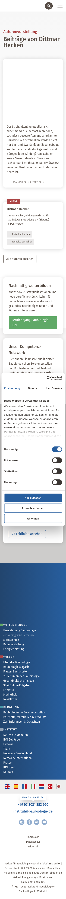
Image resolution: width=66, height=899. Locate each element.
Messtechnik (11, 639)
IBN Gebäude (11, 739)
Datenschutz (33, 841)
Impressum (33, 837)
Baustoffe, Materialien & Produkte (24, 717)
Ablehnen (33, 518)
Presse (7, 762)
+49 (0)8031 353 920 (33, 804)
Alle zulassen (33, 497)
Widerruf (33, 846)
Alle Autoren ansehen (20, 259)
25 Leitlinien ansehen (27, 534)
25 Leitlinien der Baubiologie (21, 676)
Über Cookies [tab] (53, 387)
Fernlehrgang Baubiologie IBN (30, 322)
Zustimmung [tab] (12, 387)
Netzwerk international (18, 758)
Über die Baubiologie (16, 662)
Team (6, 748)
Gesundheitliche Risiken (18, 680)
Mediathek (10, 694)
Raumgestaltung (13, 644)
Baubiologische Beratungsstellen (24, 712)
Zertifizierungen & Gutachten (21, 721)
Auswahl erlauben (33, 508)
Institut (10, 729)
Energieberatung (13, 649)
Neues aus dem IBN (15, 735)
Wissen (9, 656)
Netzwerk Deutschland (17, 753)
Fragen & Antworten (16, 671)
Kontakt (8, 772)
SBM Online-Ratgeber (16, 685)
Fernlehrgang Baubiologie (19, 630)
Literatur (8, 690)
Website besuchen (22, 241)
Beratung (11, 707)
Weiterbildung (15, 625)
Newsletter (10, 699)
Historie (8, 744)
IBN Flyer (9, 767)
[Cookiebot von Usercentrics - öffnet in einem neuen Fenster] (47, 378)
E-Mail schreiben (21, 234)
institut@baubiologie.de (32, 811)
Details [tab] (32, 387)
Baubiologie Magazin (16, 667)
